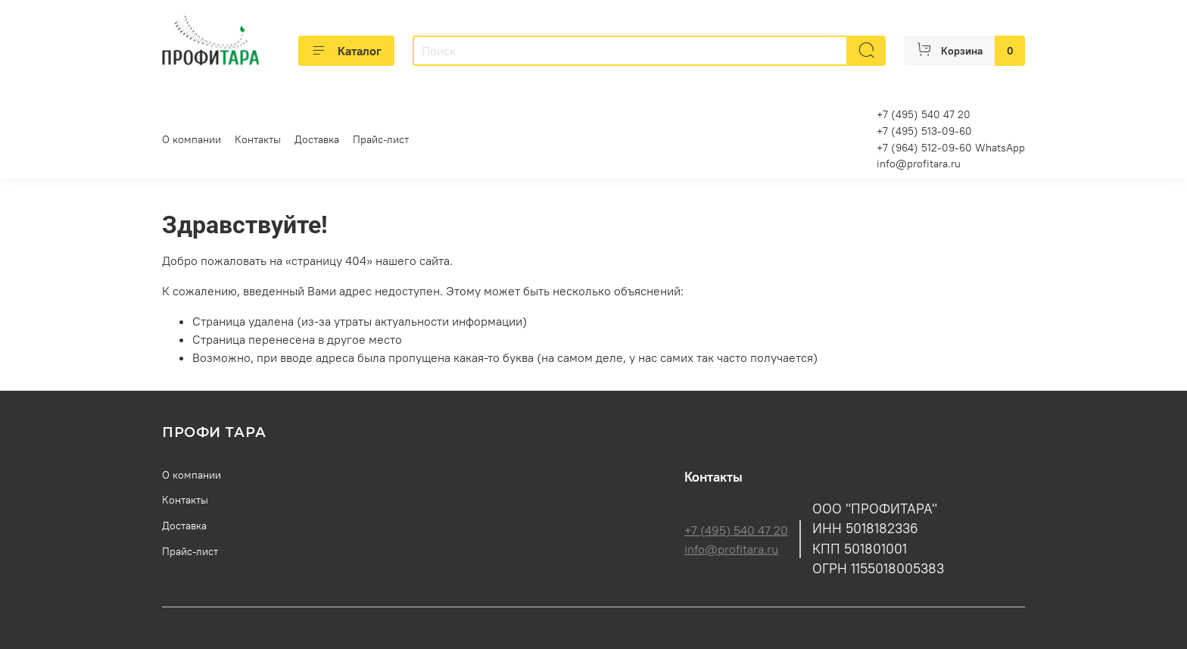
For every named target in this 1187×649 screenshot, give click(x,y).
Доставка (316, 139)
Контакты (258, 139)
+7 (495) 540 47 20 (736, 530)
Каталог (346, 50)
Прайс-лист (381, 139)
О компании (191, 139)
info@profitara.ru (919, 163)
